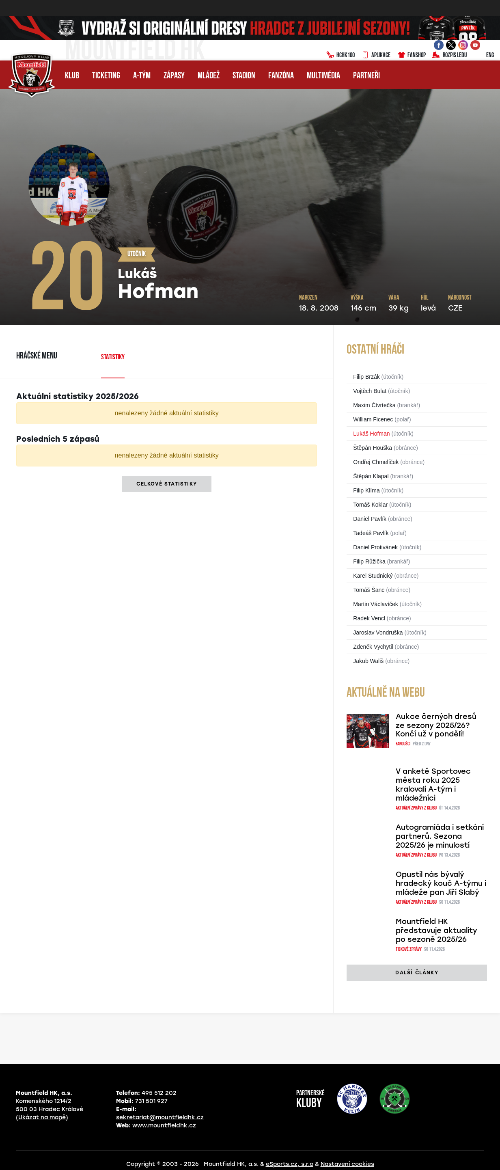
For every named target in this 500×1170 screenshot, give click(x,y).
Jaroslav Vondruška (378, 632)
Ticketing (106, 76)
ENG (483, 55)
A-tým (142, 76)
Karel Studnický (372, 575)
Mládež (209, 76)
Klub (72, 76)
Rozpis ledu (449, 55)
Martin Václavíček (375, 604)
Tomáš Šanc (368, 590)
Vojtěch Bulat (369, 391)
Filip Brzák (366, 376)
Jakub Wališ (368, 661)
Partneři (366, 76)
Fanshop (411, 55)
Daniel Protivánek (375, 547)
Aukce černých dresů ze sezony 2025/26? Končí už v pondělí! (436, 725)
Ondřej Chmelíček (376, 462)
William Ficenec (373, 419)
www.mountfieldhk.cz (164, 1125)
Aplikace (375, 55)
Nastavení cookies (347, 1164)
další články (416, 973)
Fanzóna (281, 76)
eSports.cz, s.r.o (289, 1164)
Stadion (244, 76)
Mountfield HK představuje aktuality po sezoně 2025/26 (436, 930)
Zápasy (174, 76)
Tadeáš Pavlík (370, 533)
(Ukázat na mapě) (42, 1117)
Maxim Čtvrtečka (374, 405)
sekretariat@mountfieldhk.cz (160, 1117)
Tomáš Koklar (370, 504)
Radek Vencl (369, 618)
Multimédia (323, 76)
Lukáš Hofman (371, 433)
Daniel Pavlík (369, 519)
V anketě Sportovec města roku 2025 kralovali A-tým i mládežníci (433, 785)
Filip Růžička (369, 561)
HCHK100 (340, 55)
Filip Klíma (366, 490)
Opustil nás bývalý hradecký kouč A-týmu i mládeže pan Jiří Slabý (441, 883)
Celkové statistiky (166, 484)
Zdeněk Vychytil (373, 646)
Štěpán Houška (372, 448)
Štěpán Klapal (370, 476)
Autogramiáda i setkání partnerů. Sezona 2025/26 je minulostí (440, 836)
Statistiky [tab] (113, 357)
